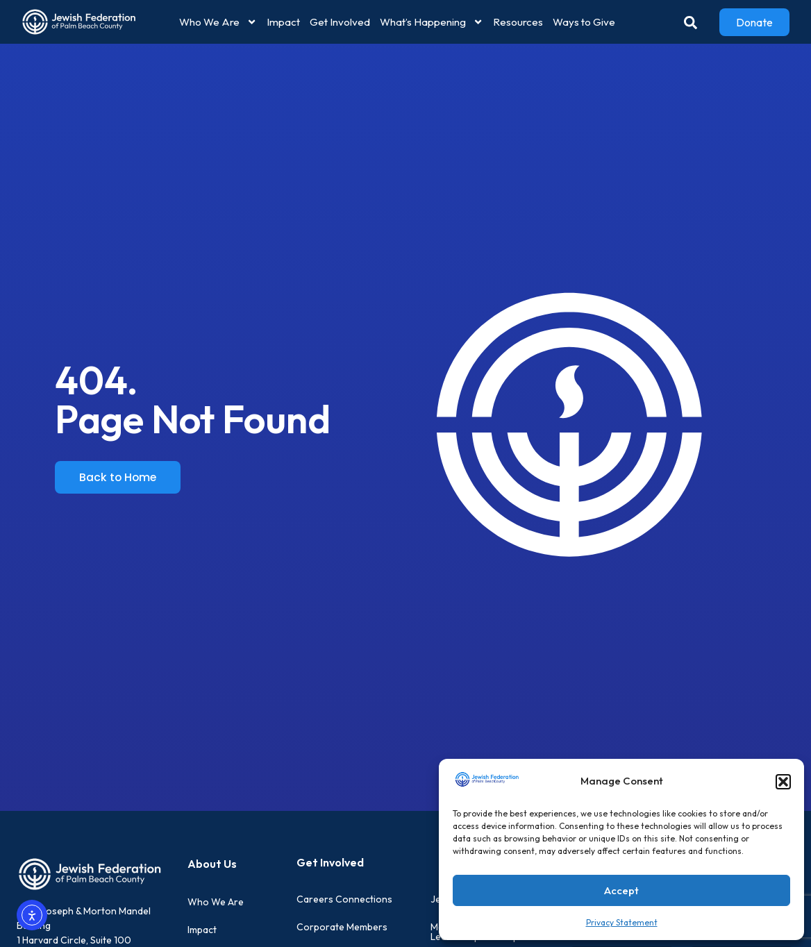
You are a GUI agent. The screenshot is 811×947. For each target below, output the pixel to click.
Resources (518, 21)
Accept (621, 890)
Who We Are (218, 22)
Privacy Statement (622, 922)
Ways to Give (584, 21)
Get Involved (340, 21)
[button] (783, 782)
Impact (283, 21)
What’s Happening (431, 22)
